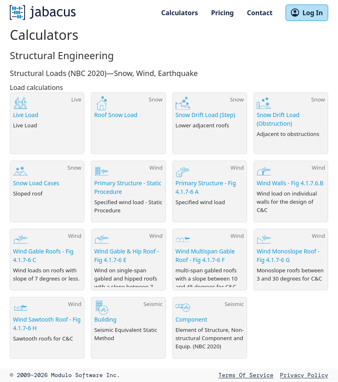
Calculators (179, 12)
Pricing (222, 12)
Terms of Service (245, 375)
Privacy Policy (304, 375)
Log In (307, 12)
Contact (259, 12)
